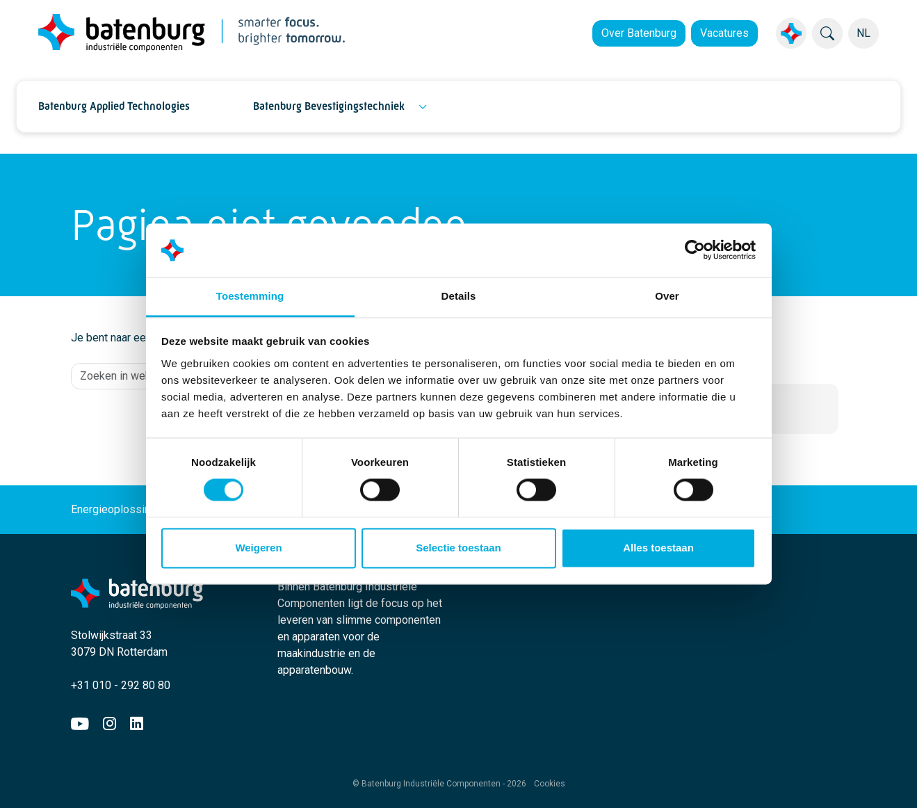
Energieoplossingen (128, 509)
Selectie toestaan (458, 548)
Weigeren (258, 548)
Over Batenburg (638, 33)
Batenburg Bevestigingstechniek (329, 106)
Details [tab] (458, 296)
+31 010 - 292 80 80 (120, 685)
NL (863, 33)
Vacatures (724, 33)
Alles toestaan (658, 548)
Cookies (549, 784)
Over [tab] (667, 296)
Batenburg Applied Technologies (114, 106)
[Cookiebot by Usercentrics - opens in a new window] (695, 250)
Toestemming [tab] (250, 296)
